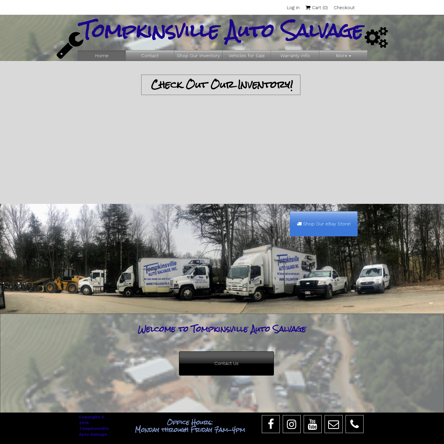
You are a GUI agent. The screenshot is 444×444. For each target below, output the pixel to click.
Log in (293, 7)
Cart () (316, 7)
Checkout (344, 7)
